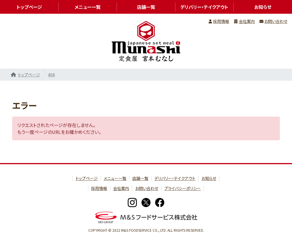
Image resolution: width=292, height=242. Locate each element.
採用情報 (221, 21)
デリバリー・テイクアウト (204, 6)
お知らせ (208, 178)
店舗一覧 (146, 6)
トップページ (29, 75)
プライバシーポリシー (182, 188)
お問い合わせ (275, 21)
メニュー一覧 (88, 6)
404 (51, 75)
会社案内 (247, 21)
